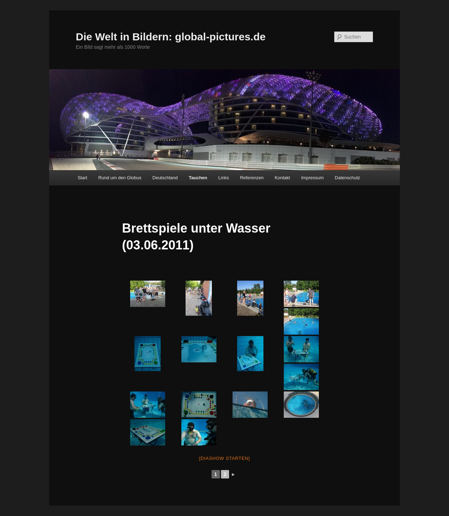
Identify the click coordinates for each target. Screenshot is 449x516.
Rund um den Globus (119, 177)
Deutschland (165, 177)
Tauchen (198, 177)
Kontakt (282, 177)
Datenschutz (347, 177)
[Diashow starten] (224, 458)
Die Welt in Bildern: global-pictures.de (171, 36)
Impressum (312, 177)
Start (82, 177)
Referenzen (251, 177)
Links (223, 177)
